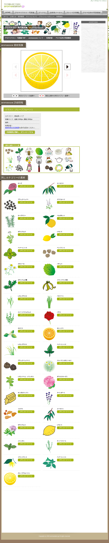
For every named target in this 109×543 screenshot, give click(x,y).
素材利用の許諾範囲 (12, 127)
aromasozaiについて (36, 38)
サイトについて (31, 16)
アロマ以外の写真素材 (63, 38)
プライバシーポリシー (46, 16)
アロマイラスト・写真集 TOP (15, 38)
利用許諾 (49, 38)
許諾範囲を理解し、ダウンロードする (20, 132)
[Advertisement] (61, 128)
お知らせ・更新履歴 (17, 16)
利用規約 (59, 16)
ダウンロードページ (26, 186)
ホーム (6, 16)
